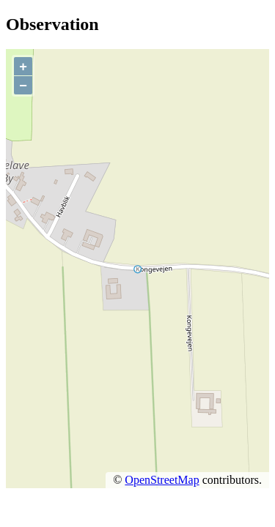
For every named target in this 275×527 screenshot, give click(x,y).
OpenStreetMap (162, 480)
